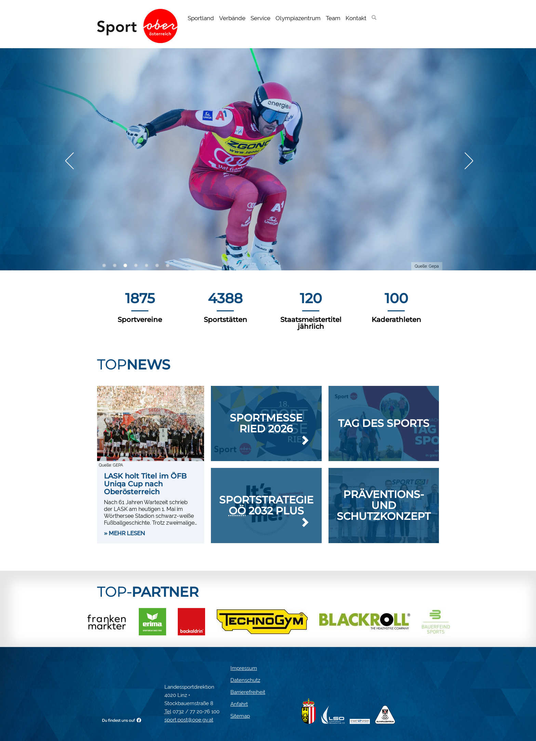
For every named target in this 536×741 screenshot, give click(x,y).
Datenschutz (245, 680)
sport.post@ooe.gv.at (188, 720)
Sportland (201, 18)
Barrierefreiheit (247, 692)
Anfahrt (239, 704)
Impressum (243, 668)
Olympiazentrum (298, 18)
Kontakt (356, 18)
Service (260, 18)
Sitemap (240, 716)
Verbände (232, 18)
